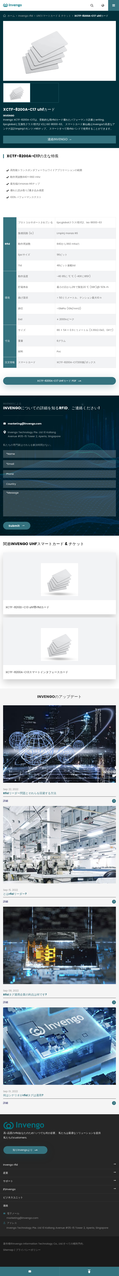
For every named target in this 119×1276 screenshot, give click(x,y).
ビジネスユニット (13, 1198)
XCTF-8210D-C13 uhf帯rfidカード (27, 607)
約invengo (9, 1189)
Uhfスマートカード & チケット (53, 16)
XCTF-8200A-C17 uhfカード (91, 16)
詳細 (59, 801)
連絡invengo (60, 139)
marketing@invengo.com (25, 424)
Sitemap (8, 1250)
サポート (8, 1181)
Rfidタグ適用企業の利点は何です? (25, 995)
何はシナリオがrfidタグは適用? (23, 1095)
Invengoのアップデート (59, 697)
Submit (17, 526)
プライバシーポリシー (28, 1250)
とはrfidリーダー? (15, 894)
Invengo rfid (25, 16)
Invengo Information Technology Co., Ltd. (38, 1244)
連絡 (5, 1206)
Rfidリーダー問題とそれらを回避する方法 (29, 793)
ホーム (11, 16)
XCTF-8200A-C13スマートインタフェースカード (37, 672)
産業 (5, 1173)
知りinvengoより (25, 1150)
